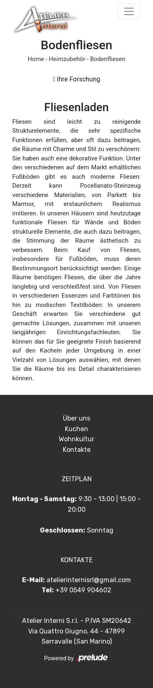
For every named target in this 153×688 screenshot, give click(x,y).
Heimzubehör (67, 59)
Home (36, 59)
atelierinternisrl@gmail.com (89, 580)
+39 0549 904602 (83, 590)
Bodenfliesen (108, 59)
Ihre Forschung (76, 79)
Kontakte (77, 450)
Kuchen (76, 429)
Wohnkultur (76, 439)
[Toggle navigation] (129, 11)
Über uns (76, 418)
